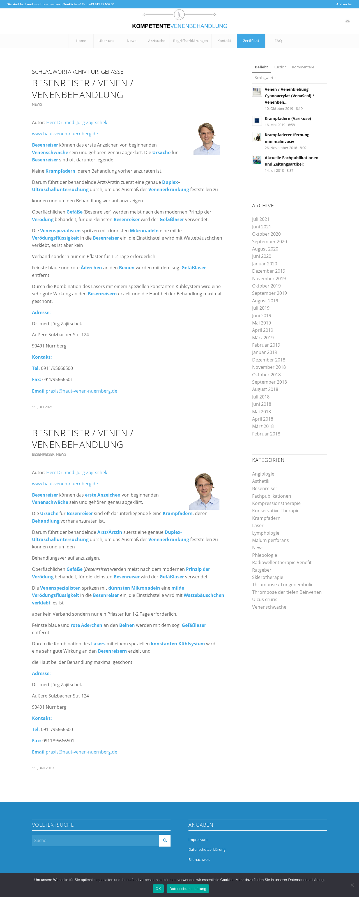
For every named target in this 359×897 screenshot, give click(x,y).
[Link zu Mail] (347, 21)
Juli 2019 (261, 308)
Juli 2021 (261, 219)
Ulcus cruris (264, 599)
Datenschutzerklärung (206, 849)
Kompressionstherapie (276, 503)
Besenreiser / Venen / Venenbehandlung (83, 89)
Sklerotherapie (267, 577)
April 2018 (262, 419)
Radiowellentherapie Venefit (282, 562)
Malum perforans (270, 540)
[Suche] (101, 841)
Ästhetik (260, 481)
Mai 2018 (261, 412)
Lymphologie (265, 533)
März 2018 (263, 426)
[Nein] (352, 885)
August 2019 (265, 301)
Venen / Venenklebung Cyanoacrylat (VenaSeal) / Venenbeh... (289, 96)
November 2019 (269, 278)
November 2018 (269, 367)
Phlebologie (264, 555)
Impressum (198, 839)
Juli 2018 (261, 397)
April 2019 (262, 330)
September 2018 (269, 382)
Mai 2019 (261, 323)
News (37, 104)
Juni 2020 (261, 256)
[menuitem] (342, 4)
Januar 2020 (264, 264)
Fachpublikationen (271, 496)
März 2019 (263, 338)
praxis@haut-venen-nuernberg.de (81, 391)
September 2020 (269, 241)
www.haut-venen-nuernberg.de (65, 134)
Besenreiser (43, 454)
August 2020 (265, 249)
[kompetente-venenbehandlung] (179, 21)
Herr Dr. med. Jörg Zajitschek (76, 122)
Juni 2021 (261, 227)
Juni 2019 (261, 315)
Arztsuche (344, 4)
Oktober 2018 (266, 375)
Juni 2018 (261, 404)
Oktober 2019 (266, 286)
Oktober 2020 (266, 234)
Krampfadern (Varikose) (288, 118)
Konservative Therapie (276, 510)
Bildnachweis (199, 859)
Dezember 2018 (268, 360)
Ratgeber (261, 570)
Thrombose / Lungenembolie (283, 584)
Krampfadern (266, 518)
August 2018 (265, 389)
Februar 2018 (266, 434)
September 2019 (269, 293)
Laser (258, 525)
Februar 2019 (266, 345)
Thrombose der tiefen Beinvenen (287, 592)
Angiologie (263, 474)
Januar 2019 (264, 352)
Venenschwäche (269, 607)
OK (158, 889)
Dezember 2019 (268, 271)
